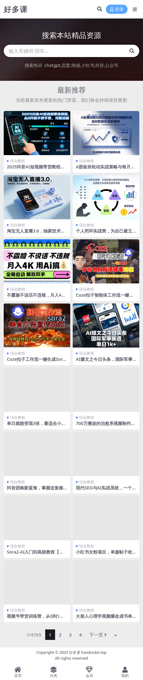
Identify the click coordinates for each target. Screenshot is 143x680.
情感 (76, 65)
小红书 (87, 65)
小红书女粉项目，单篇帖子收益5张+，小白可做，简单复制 (104, 554)
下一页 (98, 635)
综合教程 (17, 160)
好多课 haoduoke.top (87, 652)
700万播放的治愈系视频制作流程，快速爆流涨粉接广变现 (105, 425)
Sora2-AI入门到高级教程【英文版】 (35, 554)
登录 (117, 9)
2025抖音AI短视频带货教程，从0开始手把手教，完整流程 (36, 169)
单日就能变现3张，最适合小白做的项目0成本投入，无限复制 (36, 425)
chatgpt (52, 65)
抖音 (99, 65)
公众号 (111, 65)
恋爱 (66, 65)
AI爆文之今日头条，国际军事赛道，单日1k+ (104, 361)
